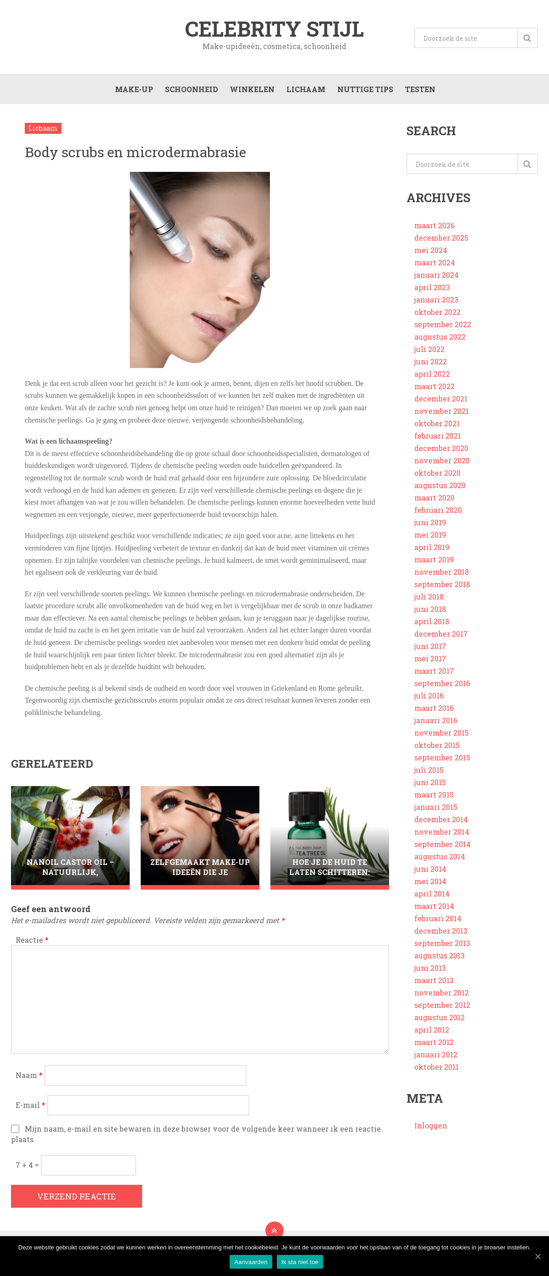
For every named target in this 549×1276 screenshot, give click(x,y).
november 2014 (441, 837)
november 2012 (441, 997)
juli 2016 (429, 700)
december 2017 (441, 639)
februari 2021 (437, 441)
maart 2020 (434, 502)
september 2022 (442, 329)
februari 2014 (437, 923)
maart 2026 (434, 230)
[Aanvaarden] (537, 1256)
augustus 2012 (439, 1022)
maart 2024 (434, 267)
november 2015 (441, 737)
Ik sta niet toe (300, 1262)
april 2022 (432, 379)
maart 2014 (434, 911)
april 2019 (432, 552)
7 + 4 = (28, 1170)
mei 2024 (430, 255)
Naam (29, 1080)
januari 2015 (435, 812)
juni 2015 (430, 787)
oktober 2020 (437, 478)
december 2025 (441, 243)
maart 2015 (434, 799)
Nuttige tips (364, 92)
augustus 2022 (440, 341)
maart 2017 (434, 676)
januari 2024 (436, 280)
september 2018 (442, 589)
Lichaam (304, 92)
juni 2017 (430, 651)
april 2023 (432, 292)
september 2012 (442, 1010)
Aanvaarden (251, 1262)
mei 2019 (430, 539)
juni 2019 (430, 527)
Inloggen (430, 1130)
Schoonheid (189, 92)
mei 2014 (430, 886)
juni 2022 (430, 366)
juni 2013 (430, 973)
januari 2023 (436, 304)
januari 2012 (435, 1059)
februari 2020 (438, 515)
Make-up (132, 92)
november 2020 (442, 465)
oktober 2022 (437, 317)
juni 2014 (430, 874)
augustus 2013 (439, 960)
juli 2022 (429, 354)
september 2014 (442, 849)
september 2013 (442, 948)
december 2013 (440, 935)
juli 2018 (429, 601)
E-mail (30, 1110)
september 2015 (442, 762)
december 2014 (441, 824)
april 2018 (431, 626)
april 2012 (431, 1035)
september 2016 (442, 688)
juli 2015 (429, 775)
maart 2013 (434, 985)
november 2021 (441, 416)
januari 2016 (435, 725)
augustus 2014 (439, 861)
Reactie (32, 945)
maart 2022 (434, 391)
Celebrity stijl (274, 29)
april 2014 (432, 898)
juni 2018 (430, 614)
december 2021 (440, 403)
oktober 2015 (437, 750)
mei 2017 (430, 663)
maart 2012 (434, 1047)
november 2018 (441, 577)
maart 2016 (434, 713)
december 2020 (441, 453)
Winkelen (250, 92)
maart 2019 (434, 564)
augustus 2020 (440, 490)
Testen (419, 92)
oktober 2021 (437, 428)
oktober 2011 (436, 1072)
